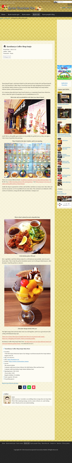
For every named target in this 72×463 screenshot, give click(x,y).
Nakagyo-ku (7, 57)
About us (59, 443)
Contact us (53, 443)
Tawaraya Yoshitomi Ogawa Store (66, 156)
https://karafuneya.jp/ (13, 359)
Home (3, 14)
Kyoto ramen (26, 14)
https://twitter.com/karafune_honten (19, 361)
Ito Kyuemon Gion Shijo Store (66, 175)
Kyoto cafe (36, 14)
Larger (70, 5)
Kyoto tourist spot (13, 14)
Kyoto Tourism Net (21, 8)
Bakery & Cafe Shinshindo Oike (66, 161)
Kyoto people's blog (48, 14)
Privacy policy (66, 443)
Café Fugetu (65, 140)
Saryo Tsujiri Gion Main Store (66, 148)
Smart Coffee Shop (66, 182)
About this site (45, 443)
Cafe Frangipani (65, 168)
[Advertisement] (27, 30)
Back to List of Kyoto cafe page (10, 383)
